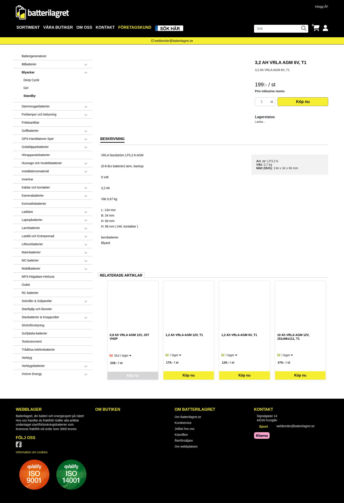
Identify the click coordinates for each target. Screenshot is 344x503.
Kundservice (183, 423)
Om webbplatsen (186, 446)
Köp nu (303, 102)
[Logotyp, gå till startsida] (42, 12)
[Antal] (261, 102)
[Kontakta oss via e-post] (172, 40)
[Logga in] (325, 28)
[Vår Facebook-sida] (19, 445)
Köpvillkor (181, 434)
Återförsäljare (184, 440)
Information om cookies (32, 452)
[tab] (112, 140)
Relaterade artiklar (121, 275)
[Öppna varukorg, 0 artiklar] (316, 28)
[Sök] (281, 29)
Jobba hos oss (184, 428)
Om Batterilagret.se (188, 417)
